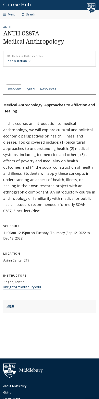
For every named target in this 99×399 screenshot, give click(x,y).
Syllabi (30, 89)
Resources (48, 89)
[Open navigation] (9, 14)
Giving (7, 392)
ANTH (7, 27)
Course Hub (17, 5)
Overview (14, 89)
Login (10, 306)
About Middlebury (14, 386)
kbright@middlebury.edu (22, 287)
